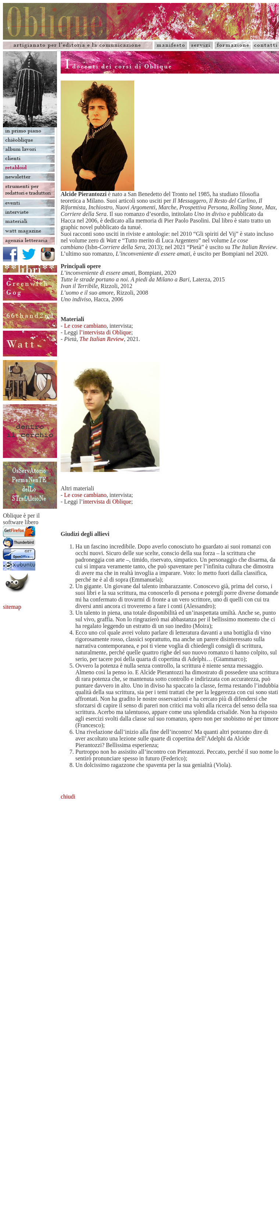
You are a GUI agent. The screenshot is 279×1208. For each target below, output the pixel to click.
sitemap (12, 607)
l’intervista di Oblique (105, 332)
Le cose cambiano (85, 326)
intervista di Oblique (107, 501)
